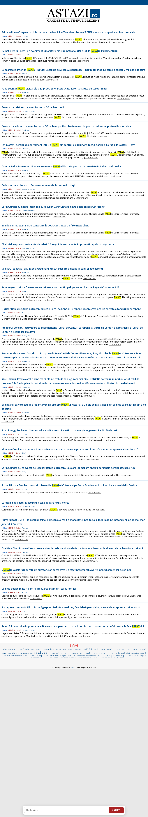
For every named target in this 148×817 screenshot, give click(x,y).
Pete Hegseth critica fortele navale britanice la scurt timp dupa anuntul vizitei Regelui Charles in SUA (60, 287)
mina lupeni (122, 656)
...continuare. (118, 42)
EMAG (74, 645)
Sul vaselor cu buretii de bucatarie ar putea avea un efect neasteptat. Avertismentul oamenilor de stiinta (66, 570)
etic (98, 653)
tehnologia (60, 656)
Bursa (24, 434)
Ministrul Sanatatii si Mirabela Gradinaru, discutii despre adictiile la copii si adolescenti (52, 268)
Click (23, 453)
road (32, 653)
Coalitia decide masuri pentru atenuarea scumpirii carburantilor (38, 588)
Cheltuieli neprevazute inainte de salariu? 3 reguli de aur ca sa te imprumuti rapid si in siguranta (57, 244)
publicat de (62, 653)
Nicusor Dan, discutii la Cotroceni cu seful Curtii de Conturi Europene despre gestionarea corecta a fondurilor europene (71, 309)
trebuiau (90, 653)
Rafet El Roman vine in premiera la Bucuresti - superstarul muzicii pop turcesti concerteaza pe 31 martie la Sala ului (72, 626)
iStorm (72, 667)
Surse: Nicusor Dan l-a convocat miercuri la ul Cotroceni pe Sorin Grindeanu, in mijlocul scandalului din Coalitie (69, 485)
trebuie (71, 656)
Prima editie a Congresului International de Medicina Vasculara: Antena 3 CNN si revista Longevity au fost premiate (68, 32)
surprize (135, 653)
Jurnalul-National (28, 55)
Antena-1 (25, 74)
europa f (141, 656)
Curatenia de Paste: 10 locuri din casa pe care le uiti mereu (35, 502)
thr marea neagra (21, 653)
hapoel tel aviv (47, 656)
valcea (42, 652)
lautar (103, 649)
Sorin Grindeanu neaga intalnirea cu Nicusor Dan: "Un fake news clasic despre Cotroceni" (53, 206)
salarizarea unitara (96, 656)
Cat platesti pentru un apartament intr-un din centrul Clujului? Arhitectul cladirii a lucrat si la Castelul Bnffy (68, 145)
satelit (27, 658)
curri (69, 649)
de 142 (114, 658)
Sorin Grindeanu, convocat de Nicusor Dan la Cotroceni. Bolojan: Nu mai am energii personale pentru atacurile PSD (68, 467)
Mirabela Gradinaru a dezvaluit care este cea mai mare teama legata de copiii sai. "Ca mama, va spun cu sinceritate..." (69, 449)
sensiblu (6, 656)
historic (87, 658)
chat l (35, 656)
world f (86, 649)
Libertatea (25, 149)
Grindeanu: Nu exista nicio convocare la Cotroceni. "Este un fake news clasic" (45, 225)
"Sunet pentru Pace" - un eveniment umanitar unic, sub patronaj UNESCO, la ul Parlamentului (59, 51)
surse (121, 658)
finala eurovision (32, 649)
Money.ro (25, 336)
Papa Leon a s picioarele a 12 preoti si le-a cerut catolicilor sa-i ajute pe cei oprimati (54, 88)
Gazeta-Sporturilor (29, 189)
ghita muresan (15, 649)
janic (94, 658)
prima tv (105, 653)
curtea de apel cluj (120, 653)
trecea (101, 658)
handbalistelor (114, 649)
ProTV (24, 611)
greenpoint (73, 653)
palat (4, 649)
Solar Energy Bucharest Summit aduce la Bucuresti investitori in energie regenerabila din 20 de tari (59, 430)
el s (42, 658)
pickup (52, 653)
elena (72, 658)
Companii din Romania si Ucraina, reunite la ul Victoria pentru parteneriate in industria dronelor (61, 166)
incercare (80, 656)
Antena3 (25, 36)
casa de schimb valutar (56, 658)
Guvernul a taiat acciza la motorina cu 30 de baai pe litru (34, 107)
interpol (111, 656)
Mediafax (25, 92)
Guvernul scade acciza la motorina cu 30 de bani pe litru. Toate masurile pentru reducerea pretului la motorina (66, 126)
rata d (143, 653)
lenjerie (132, 656)
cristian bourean (50, 649)
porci (83, 653)
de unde (95, 649)
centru (78, 658)
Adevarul (25, 313)
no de (107, 658)
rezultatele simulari (21, 656)
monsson (77, 649)
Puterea (25, 528)
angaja (62, 649)
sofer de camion (130, 649)
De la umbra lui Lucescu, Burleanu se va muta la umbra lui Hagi (38, 185)
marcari (35, 658)
